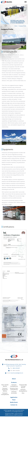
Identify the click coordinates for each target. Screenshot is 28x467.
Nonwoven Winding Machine (23, 390)
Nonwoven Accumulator (14, 392)
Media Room (14, 402)
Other (23, 393)
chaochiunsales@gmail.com (16, 373)
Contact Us (13, 405)
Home (15, 26)
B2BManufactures (9, 415)
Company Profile (22, 26)
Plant (13, 400)
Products (14, 382)
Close (1, 417)
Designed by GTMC (9, 413)
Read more (3, 434)
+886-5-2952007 (16, 368)
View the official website (11, 434)
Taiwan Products (18, 413)
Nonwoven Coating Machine (5, 393)
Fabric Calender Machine (5, 385)
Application (13, 397)
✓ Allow (2, 420)
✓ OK (10, 466)
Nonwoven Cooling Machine (14, 385)
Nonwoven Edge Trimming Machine (23, 386)
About (14, 379)
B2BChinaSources (18, 415)
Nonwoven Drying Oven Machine (5, 390)
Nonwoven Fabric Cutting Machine (14, 389)
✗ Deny (1, 421)
